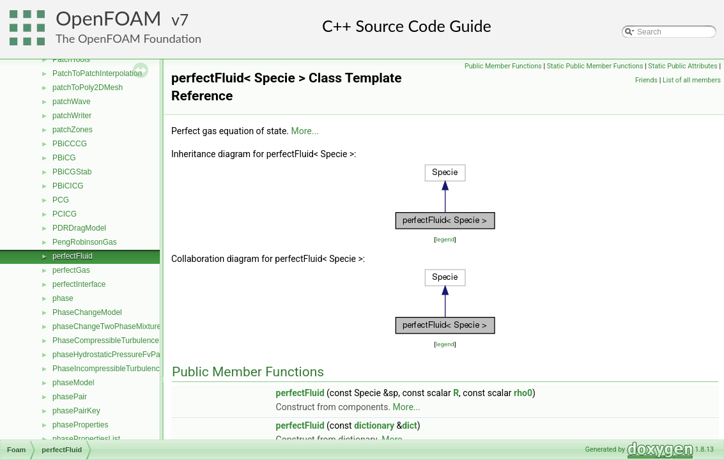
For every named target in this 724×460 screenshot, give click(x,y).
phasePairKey (76, 410)
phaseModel (73, 382)
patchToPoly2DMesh (87, 87)
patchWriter (71, 115)
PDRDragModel (79, 228)
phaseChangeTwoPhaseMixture (106, 326)
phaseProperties (80, 424)
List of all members (692, 80)
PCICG (64, 214)
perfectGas (71, 270)
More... (305, 131)
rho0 (523, 393)
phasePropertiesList (86, 438)
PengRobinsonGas (84, 242)
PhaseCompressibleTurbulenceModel (116, 340)
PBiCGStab (71, 171)
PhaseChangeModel (87, 312)
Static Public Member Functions (595, 66)
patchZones (72, 129)
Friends (646, 80)
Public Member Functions (503, 66)
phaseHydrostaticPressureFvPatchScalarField (130, 354)
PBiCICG (68, 185)
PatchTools (71, 59)
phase (62, 298)
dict (409, 425)
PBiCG (64, 157)
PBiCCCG (69, 143)
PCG (60, 199)
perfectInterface (78, 284)
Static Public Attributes (682, 66)
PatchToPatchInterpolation (97, 73)
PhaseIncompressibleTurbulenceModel (118, 368)
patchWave (71, 101)
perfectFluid (72, 256)
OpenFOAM (109, 18)
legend (445, 239)
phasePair (69, 396)
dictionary (374, 425)
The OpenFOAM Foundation (128, 38)
